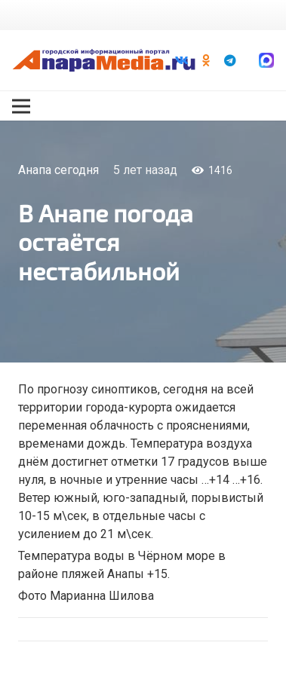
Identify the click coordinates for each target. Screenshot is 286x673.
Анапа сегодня (58, 170)
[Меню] (21, 106)
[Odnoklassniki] (206, 60)
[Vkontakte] (182, 60)
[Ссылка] (103, 60)
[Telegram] (230, 60)
